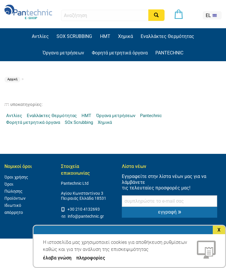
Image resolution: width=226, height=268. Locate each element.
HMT (105, 36)
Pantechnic (151, 115)
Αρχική (12, 79)
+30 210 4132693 (80, 209)
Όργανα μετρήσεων (63, 53)
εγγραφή (169, 211)
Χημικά (125, 36)
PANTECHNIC (169, 53)
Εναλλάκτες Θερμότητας (167, 36)
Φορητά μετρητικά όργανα (120, 53)
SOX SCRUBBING (74, 36)
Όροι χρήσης (16, 177)
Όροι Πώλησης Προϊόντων (15, 191)
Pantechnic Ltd (75, 183)
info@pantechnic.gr (82, 216)
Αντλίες (40, 36)
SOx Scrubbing (79, 122)
